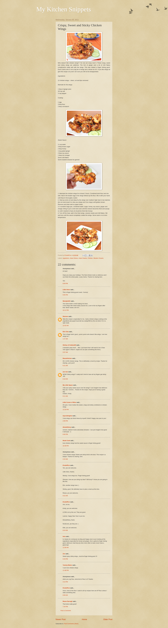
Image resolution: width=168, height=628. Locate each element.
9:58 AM (65, 595)
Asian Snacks (83, 258)
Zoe (64, 554)
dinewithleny (67, 427)
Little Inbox (66, 289)
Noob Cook (66, 440)
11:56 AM (65, 547)
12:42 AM (65, 325)
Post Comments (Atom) (71, 623)
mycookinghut (67, 416)
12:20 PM (66, 409)
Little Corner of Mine (69, 402)
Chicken (90, 258)
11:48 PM (66, 570)
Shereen (65, 316)
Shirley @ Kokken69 (69, 345)
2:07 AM (65, 352)
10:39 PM (66, 446)
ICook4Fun (66, 465)
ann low (65, 372)
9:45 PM (65, 295)
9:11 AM (65, 396)
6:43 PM (65, 559)
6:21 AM (65, 365)
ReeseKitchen (67, 358)
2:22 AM (65, 459)
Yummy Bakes (67, 565)
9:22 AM (65, 495)
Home (84, 619)
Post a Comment (66, 610)
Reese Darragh (67, 601)
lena (64, 536)
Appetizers (66, 258)
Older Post (107, 619)
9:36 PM (65, 434)
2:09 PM (65, 421)
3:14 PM (65, 582)
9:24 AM (65, 530)
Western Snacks (98, 258)
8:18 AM (65, 379)
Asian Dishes (74, 258)
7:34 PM (65, 606)
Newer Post (61, 619)
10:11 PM (66, 310)
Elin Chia (66, 331)
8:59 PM (65, 283)
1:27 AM (65, 339)
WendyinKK (67, 301)
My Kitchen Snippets (63, 9)
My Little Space (68, 385)
